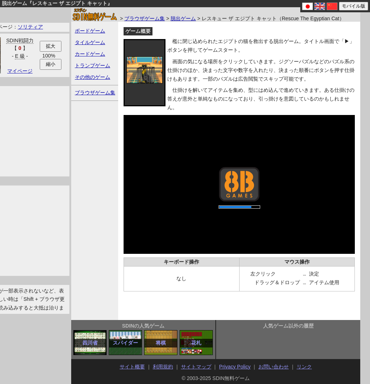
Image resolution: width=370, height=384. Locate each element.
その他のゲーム (92, 77)
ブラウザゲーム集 (144, 18)
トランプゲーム (92, 65)
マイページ (20, 71)
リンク (304, 367)
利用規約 (163, 367)
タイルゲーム (90, 42)
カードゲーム (90, 54)
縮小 (50, 64)
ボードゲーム (90, 31)
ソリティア (30, 27)
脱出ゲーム (183, 18)
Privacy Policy (234, 367)
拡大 (50, 46)
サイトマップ (196, 367)
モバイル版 (353, 6)
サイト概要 (132, 367)
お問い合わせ (273, 367)
